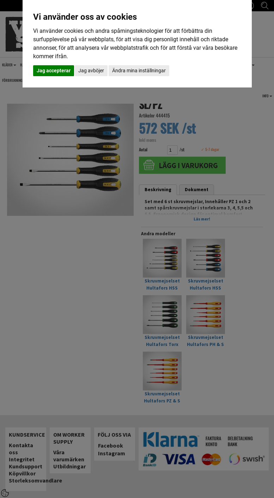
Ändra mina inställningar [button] (139, 70)
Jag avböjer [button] (91, 70)
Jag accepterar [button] (54, 70)
